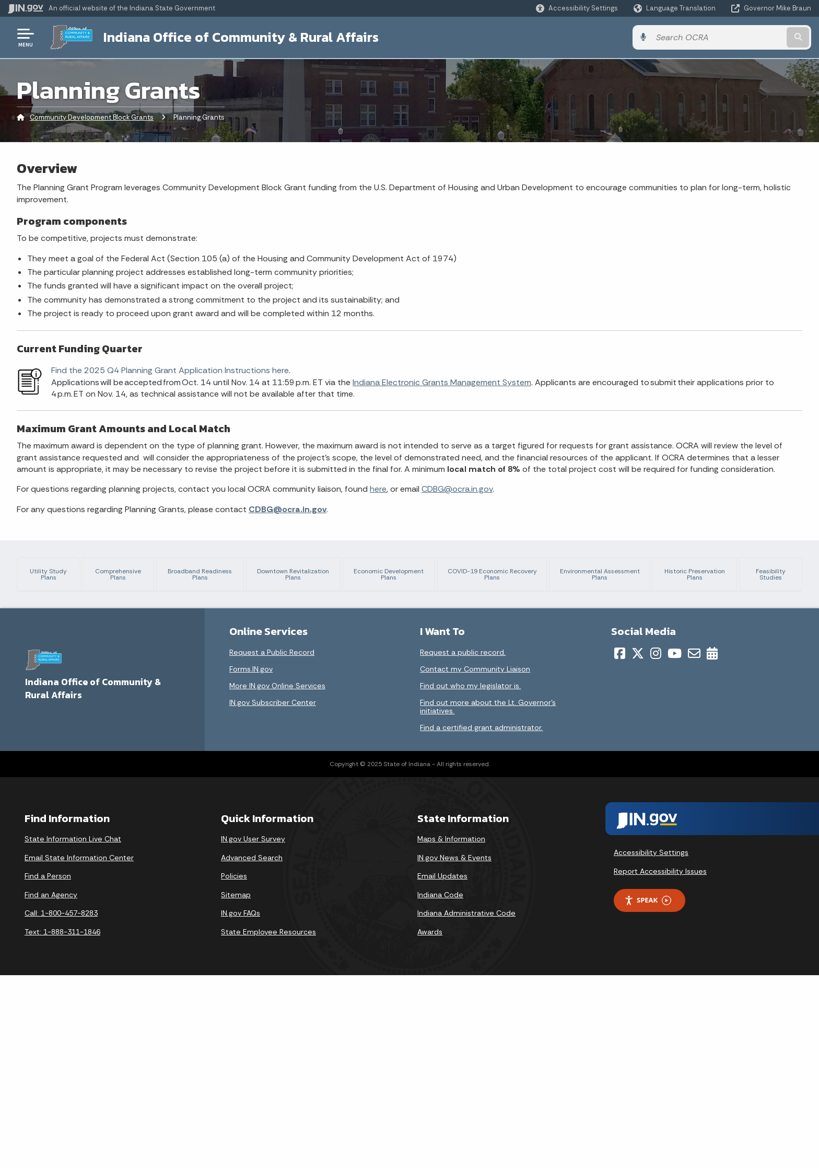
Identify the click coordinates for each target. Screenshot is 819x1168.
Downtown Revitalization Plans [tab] (299, 578)
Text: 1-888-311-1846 (62, 1125)
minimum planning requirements (714, 717)
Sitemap (236, 1087)
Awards (429, 1125)
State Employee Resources (268, 1125)
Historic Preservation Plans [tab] (697, 578)
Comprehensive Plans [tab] (120, 574)
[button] (577, 8)
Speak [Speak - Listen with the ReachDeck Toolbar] (647, 1093)
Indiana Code (440, 1087)
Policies (234, 1069)
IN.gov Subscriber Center (272, 895)
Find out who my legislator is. (470, 879)
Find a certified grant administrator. (481, 921)
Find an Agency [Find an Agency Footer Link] (51, 1087)
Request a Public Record (271, 845)
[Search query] (717, 37)
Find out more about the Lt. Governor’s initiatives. (488, 900)
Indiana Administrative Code (466, 1106)
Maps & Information (451, 1032)
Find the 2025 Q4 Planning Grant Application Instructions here (170, 370)
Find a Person (48, 1069)
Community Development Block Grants (92, 117)
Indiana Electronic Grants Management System (442, 382)
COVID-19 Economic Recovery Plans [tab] (496, 574)
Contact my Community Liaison (475, 862)
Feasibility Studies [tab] (771, 574)
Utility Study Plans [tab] (47, 578)
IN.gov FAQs (240, 1106)
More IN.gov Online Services (277, 879)
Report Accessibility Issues (660, 1064)
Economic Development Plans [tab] (394, 578)
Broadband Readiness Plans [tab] (207, 574)
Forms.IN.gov (251, 862)
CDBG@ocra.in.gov (457, 488)
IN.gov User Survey (253, 1032)
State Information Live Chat (73, 1032)
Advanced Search (252, 1050)
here (378, 488)
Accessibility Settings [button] (651, 1045)
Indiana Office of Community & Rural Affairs (241, 37)
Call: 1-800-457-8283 (61, 1106)
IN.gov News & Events (454, 1050)
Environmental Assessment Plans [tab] (603, 574)
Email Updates (442, 1069)
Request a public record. (463, 845)
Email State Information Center (79, 1050)
